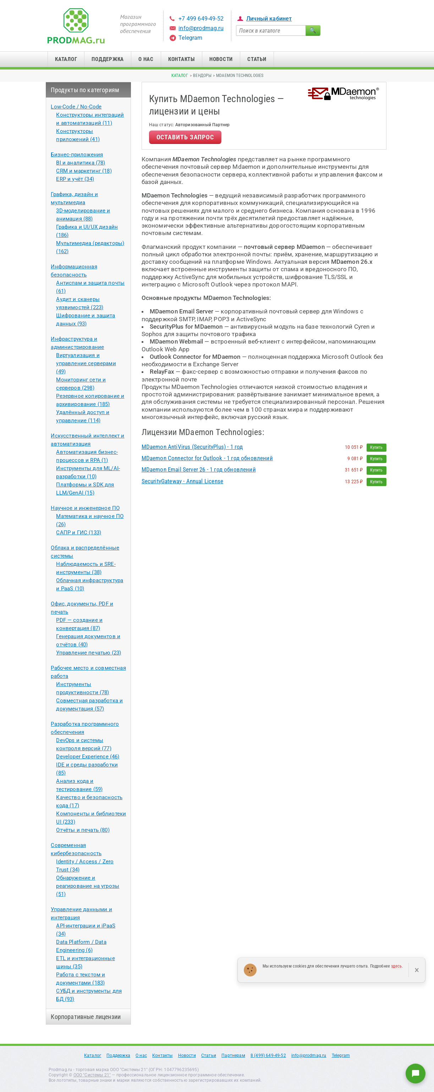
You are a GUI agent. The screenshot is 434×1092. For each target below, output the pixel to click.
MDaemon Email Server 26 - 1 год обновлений (199, 469)
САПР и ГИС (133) (78, 532)
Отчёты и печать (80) (82, 830)
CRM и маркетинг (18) (83, 171)
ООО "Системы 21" (92, 1074)
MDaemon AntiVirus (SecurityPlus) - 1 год (192, 446)
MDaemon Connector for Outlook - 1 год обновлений (207, 458)
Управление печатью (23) (88, 653)
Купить (376, 447)
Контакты (181, 59)
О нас (146, 59)
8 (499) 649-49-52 (268, 1055)
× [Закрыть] (416, 970)
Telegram (190, 37)
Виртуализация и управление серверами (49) (86, 363)
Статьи (257, 59)
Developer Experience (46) (87, 756)
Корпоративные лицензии (86, 1016)
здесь (396, 966)
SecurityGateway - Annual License (182, 481)
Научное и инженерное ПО (85, 508)
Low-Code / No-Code (76, 107)
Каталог (66, 59)
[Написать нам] (415, 1073)
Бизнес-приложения (77, 154)
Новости (221, 59)
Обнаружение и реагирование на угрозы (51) (87, 886)
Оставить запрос (185, 137)
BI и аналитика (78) (80, 163)
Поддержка (108, 59)
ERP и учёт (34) (75, 179)
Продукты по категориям (85, 90)
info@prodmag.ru (201, 28)
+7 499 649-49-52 (201, 18)
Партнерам (233, 1055)
